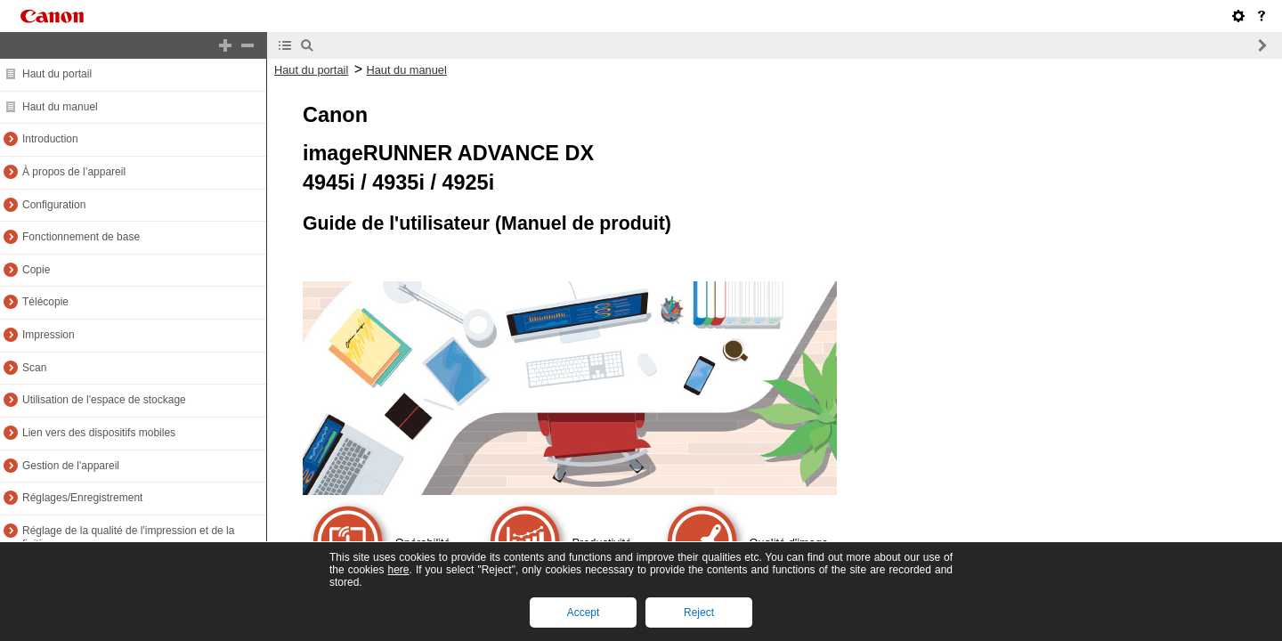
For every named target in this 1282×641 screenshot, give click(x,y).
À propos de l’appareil (74, 172)
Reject (699, 612)
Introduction (50, 139)
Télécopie (45, 302)
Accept (583, 612)
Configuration (53, 205)
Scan (34, 367)
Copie (36, 270)
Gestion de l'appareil (70, 465)
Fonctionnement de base (81, 237)
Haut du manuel (60, 107)
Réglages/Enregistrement (82, 497)
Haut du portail (57, 74)
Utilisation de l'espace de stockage (104, 400)
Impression (48, 335)
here (398, 570)
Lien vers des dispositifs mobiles (98, 432)
